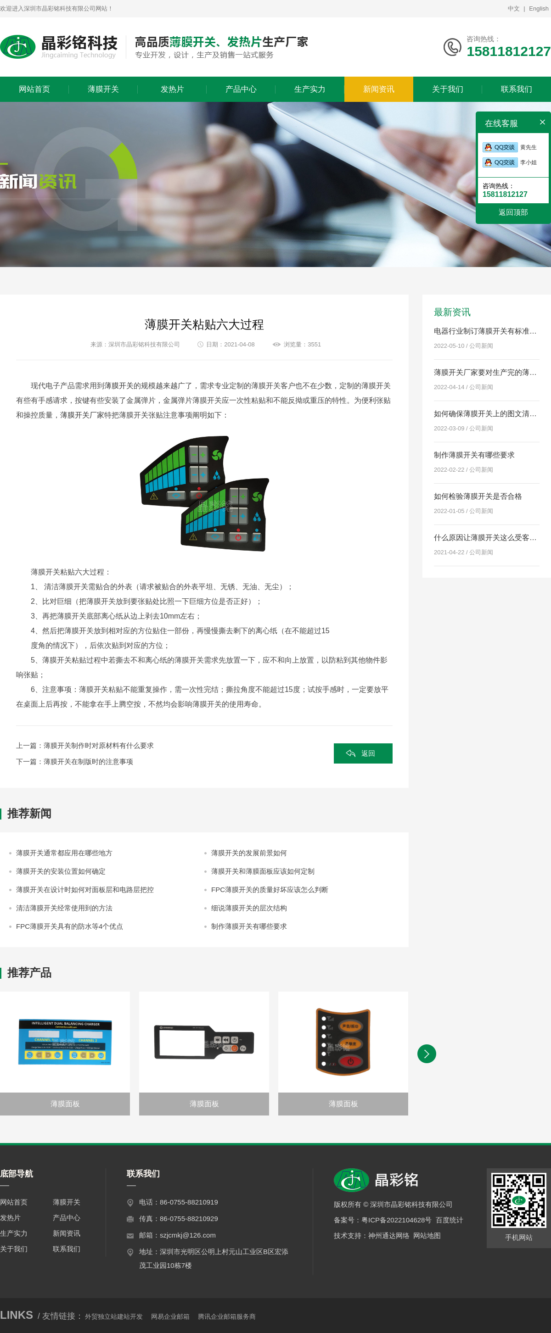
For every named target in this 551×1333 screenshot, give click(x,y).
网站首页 (14, 1202)
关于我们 (14, 1249)
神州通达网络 (389, 1235)
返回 (368, 753)
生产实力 (14, 1233)
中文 (514, 8)
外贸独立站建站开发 (114, 1316)
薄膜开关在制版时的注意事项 (88, 761)
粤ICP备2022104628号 (396, 1220)
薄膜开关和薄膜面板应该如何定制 (263, 871)
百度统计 (449, 1220)
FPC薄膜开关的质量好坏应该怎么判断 (269, 889)
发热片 (10, 1217)
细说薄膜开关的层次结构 (249, 908)
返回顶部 (513, 212)
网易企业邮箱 (170, 1316)
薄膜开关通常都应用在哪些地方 (64, 853)
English (539, 8)
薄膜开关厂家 (82, 415)
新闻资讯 (66, 1233)
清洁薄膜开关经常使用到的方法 (64, 908)
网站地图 (427, 1235)
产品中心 (66, 1217)
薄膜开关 (119, 386)
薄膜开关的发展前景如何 (249, 853)
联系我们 (66, 1249)
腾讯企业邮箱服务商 (227, 1316)
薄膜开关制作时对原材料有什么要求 (99, 745)
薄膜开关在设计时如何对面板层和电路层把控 (85, 889)
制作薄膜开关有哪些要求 (249, 926)
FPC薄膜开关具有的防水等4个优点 (69, 926)
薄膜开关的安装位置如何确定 (61, 871)
